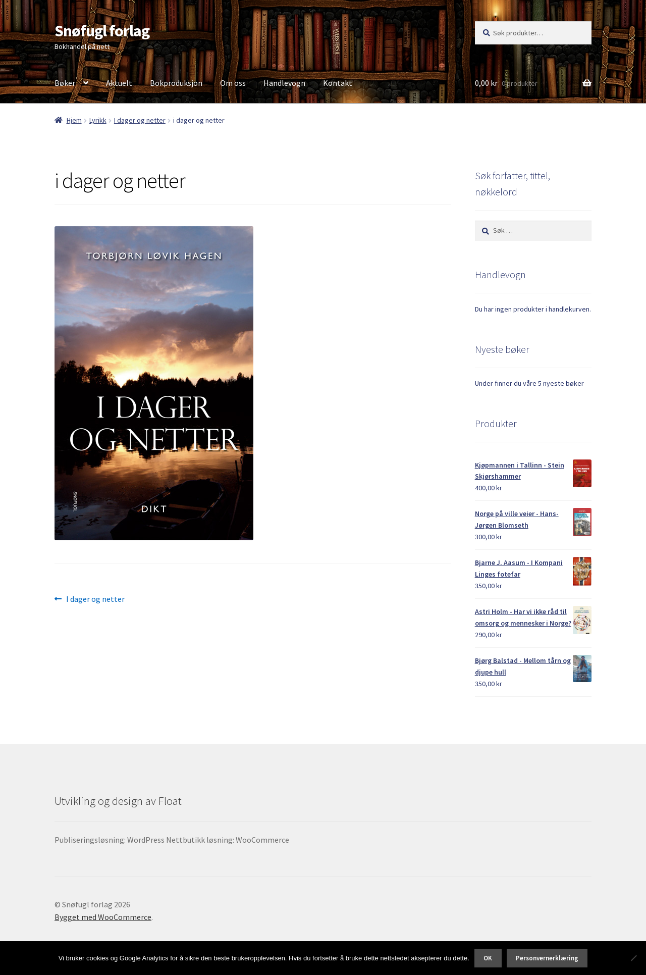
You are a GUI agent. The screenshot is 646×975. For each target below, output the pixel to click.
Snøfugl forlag (102, 31)
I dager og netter (140, 120)
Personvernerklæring (547, 958)
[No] (633, 958)
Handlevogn (284, 83)
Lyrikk (97, 120)
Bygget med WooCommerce (103, 917)
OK (487, 958)
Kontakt (337, 83)
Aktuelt (119, 83)
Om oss (233, 83)
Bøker (65, 83)
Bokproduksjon (176, 83)
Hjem (74, 120)
